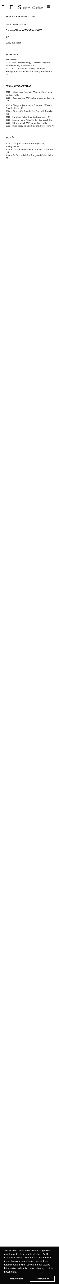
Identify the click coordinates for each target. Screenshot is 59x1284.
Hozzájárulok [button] (42, 1279)
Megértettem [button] (16, 1279)
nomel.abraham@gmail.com (24, 30)
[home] (29, 7)
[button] (48, 6)
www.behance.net (17, 25)
